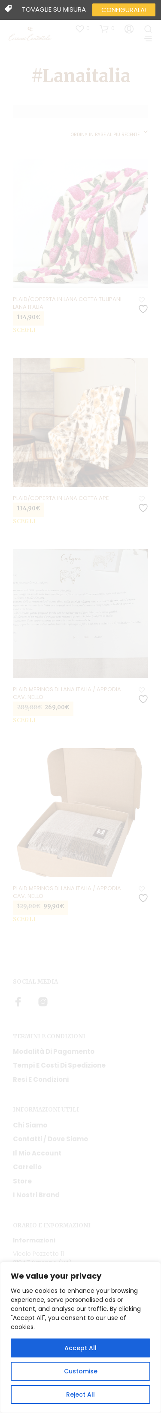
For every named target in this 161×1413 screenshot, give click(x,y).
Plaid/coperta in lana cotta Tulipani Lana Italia (67, 303)
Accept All (80, 1348)
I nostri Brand (36, 1194)
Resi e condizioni (41, 1079)
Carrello (27, 1166)
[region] (80, 1337)
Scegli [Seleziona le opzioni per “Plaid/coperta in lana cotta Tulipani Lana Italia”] (24, 330)
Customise (80, 1371)
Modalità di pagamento (53, 1051)
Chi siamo (30, 1125)
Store (22, 1181)
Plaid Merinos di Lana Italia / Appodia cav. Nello (67, 693)
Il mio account (37, 1153)
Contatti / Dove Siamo (50, 1138)
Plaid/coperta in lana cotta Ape (61, 498)
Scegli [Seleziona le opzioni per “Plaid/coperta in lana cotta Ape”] (24, 521)
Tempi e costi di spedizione (59, 1065)
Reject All (80, 1394)
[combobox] (109, 133)
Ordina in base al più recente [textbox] (105, 134)
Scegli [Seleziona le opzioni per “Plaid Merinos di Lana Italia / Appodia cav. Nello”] (24, 720)
